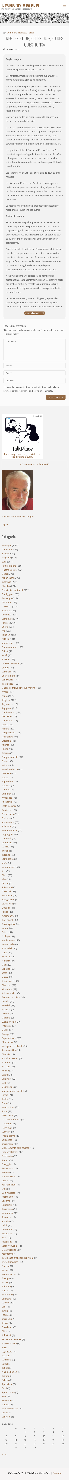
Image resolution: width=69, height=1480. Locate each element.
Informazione (8, 867)
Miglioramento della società (15, 1148)
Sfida (4, 1189)
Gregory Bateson (10, 1152)
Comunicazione (9, 647)
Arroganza (7, 798)
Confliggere (7, 594)
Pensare (5, 623)
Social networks (9, 1246)
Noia (4, 1396)
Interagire (6, 545)
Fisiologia (6, 1400)
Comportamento (10, 757)
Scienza (5, 846)
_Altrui (5, 667)
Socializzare (7, 1144)
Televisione (7, 1229)
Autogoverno (8, 899)
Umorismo (7, 842)
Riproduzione (8, 1392)
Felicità (5, 651)
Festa (4, 1103)
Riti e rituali (7, 887)
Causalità (6, 716)
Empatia (6, 908)
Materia (5, 1404)
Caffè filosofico (9, 806)
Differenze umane (10, 663)
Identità (5, 728)
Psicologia (7, 598)
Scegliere (6, 700)
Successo (6, 1131)
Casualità (6, 773)
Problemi (6, 1009)
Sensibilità (6, 1359)
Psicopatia (7, 802)
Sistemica (6, 614)
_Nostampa (7, 736)
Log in (5, 524)
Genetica (6, 969)
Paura (5, 696)
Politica (5, 639)
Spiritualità (7, 948)
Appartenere (8, 578)
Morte (4, 863)
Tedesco (6, 1315)
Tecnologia (7, 1127)
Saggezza (7, 708)
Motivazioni (7, 643)
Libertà (5, 626)
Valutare (6, 610)
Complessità (8, 859)
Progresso (7, 1026)
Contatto (57, 1473)
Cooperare (7, 720)
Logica (5, 724)
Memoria (6, 1017)
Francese (22, 32)
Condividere (7, 679)
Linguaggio (7, 834)
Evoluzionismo (9, 1022)
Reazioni (6, 1355)
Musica (5, 977)
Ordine (5, 1180)
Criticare (6, 818)
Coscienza (7, 606)
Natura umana (9, 566)
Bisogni (5, 553)
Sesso (4, 973)
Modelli (5, 1030)
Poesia (5, 912)
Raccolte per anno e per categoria (18, 516)
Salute (5, 1364)
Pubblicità (6, 1335)
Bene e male (8, 944)
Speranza (6, 1217)
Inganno (6, 855)
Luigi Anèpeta (8, 1193)
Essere (5, 1074)
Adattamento (8, 1184)
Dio (3, 1306)
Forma (5, 1095)
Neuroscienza (8, 1274)
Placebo (5, 1266)
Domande (11, 32)
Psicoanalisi (7, 1168)
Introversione (8, 1107)
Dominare (6, 1079)
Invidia (5, 1311)
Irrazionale (7, 1233)
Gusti (4, 1388)
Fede (4, 1237)
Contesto (6, 1416)
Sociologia (7, 1319)
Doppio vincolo (9, 1038)
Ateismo (6, 1172)
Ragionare (7, 704)
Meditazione (8, 1087)
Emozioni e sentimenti (12, 590)
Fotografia (7, 1241)
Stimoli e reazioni (10, 1058)
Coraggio (6, 1164)
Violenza (6, 956)
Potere (5, 761)
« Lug (4, 1454)
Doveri (5, 1412)
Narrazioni (7, 1205)
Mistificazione (8, 940)
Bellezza (6, 753)
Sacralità (6, 1005)
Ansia (4, 1347)
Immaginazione (9, 830)
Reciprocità (7, 1209)
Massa (5, 1290)
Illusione (6, 850)
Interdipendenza (10, 769)
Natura (5, 928)
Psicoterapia (8, 814)
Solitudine (6, 826)
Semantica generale (11, 1339)
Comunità (6, 838)
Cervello (5, 1001)
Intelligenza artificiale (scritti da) (18, 1258)
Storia (4, 1111)
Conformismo (8, 712)
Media (5, 965)
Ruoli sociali (7, 920)
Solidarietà (7, 1140)
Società (5, 659)
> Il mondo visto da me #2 (34, 464)
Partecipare (7, 1197)
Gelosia (5, 1380)
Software (6, 1286)
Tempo (5, 883)
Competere (7, 618)
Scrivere (5, 1302)
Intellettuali (7, 1294)
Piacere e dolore (9, 570)
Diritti (4, 1331)
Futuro (5, 932)
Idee (4, 879)
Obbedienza (7, 1042)
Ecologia (6, 936)
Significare (7, 1351)
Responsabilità (9, 1050)
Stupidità (6, 785)
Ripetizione (7, 1384)
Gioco (31, 32)
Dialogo (5, 1034)
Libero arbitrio (8, 675)
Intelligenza (7, 684)
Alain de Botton (9, 1372)
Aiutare (5, 1160)
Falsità (5, 749)
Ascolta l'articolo (34, 313)
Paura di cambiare (11, 997)
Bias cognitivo (9, 924)
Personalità (7, 1156)
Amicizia (6, 1066)
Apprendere (7, 781)
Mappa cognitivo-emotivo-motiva (18, 688)
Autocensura (8, 981)
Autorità (6, 1221)
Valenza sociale (9, 993)
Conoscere (7, 549)
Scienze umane (9, 1343)
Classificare (7, 1327)
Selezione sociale (10, 1408)
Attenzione (7, 989)
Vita (3, 631)
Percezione (7, 895)
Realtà (5, 1099)
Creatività (6, 891)
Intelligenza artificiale (12, 1046)
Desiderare (7, 810)
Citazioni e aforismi (11, 1119)
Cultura (5, 789)
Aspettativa (7, 1254)
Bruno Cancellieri (10, 1262)
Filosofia (6, 586)
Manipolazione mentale (13, 1091)
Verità (4, 655)
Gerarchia (6, 741)
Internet (5, 1270)
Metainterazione (10, 1250)
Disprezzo (6, 985)
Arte (4, 871)
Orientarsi (6, 1298)
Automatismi (8, 822)
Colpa (4, 952)
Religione (6, 557)
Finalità (5, 1070)
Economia (7, 1062)
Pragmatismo (8, 1136)
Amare (5, 692)
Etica (4, 561)
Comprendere (8, 732)
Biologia (6, 1278)
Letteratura (7, 903)
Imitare (5, 765)
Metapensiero (8, 1176)
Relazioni (6, 635)
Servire (5, 1323)
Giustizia (6, 1054)
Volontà (5, 745)
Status (5, 777)
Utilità (4, 1225)
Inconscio (6, 582)
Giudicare (6, 602)
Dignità (5, 1376)
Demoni (5, 1013)
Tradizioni (6, 1123)
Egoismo (6, 1201)
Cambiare (6, 671)
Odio (4, 1083)
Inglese (5, 1368)
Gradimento (7, 1115)
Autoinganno (8, 916)
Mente (5, 574)
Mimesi (5, 1282)
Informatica (7, 1213)
